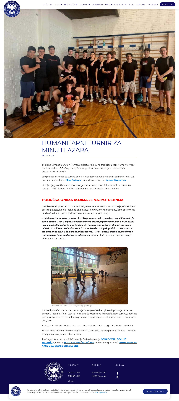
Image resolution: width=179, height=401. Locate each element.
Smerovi (83, 4)
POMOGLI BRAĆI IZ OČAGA (79, 342)
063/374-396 (74, 373)
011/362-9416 (74, 376)
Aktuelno (119, 4)
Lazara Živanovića (116, 180)
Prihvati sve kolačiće (155, 391)
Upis (57, 4)
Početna (48, 4)
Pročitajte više (101, 392)
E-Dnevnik (153, 4)
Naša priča (69, 4)
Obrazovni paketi (101, 4)
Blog (131, 4)
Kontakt (141, 4)
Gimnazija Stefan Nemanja (12, 8)
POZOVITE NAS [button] (167, 4)
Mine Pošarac (73, 180)
